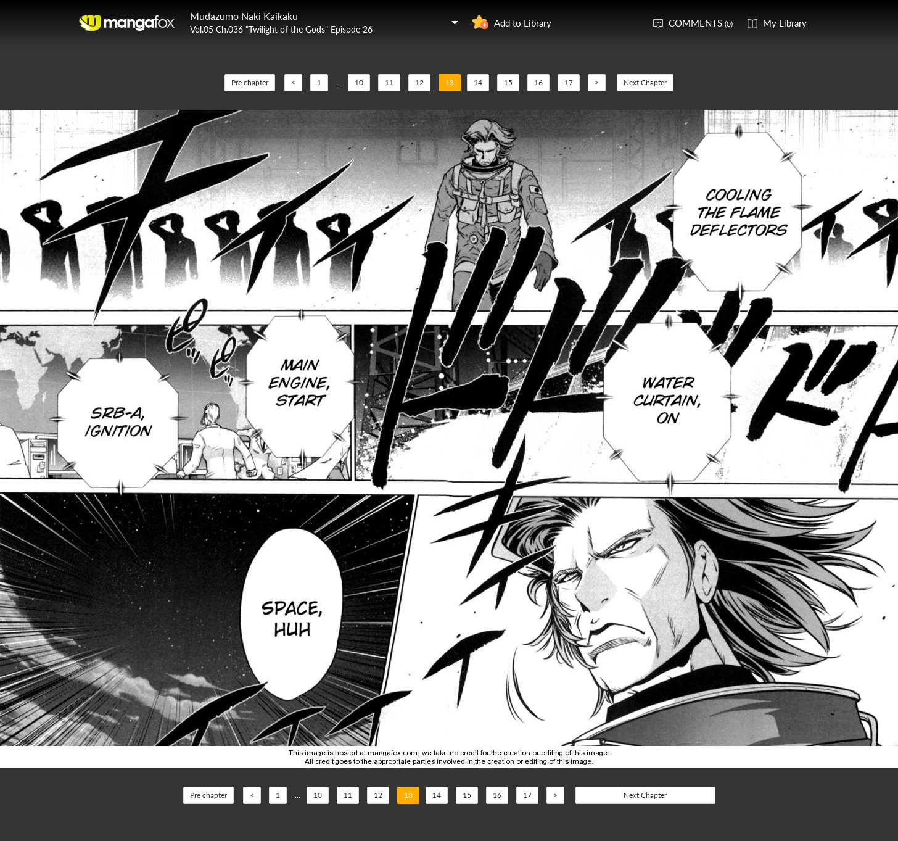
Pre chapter (249, 82)
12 (419, 82)
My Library (785, 22)
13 (449, 82)
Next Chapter (645, 82)
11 (389, 82)
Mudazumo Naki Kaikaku (244, 16)
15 (508, 82)
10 (359, 82)
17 (568, 82)
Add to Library (522, 22)
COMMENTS (701, 22)
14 (478, 82)
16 (538, 82)
